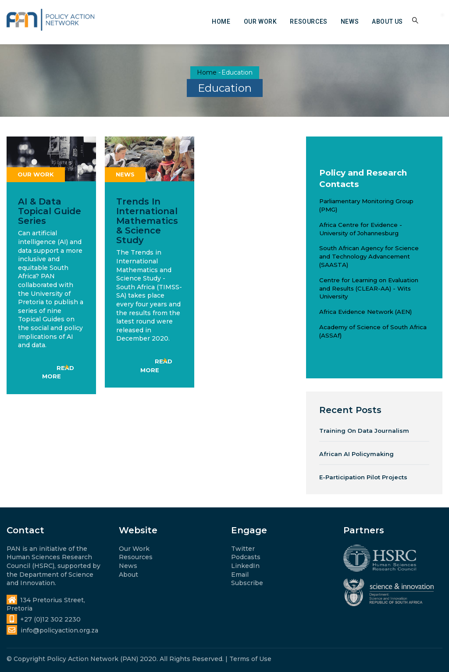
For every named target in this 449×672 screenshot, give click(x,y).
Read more (58, 372)
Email (240, 575)
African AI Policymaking (356, 453)
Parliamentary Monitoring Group (366, 201)
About (128, 575)
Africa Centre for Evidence (358, 224)
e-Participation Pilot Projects (363, 477)
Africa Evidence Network (356, 311)
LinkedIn (245, 566)
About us (387, 21)
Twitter (243, 549)
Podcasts (245, 557)
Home (221, 21)
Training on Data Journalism (364, 430)
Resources (308, 21)
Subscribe (247, 583)
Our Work (134, 549)
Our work (260, 21)
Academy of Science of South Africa (373, 327)
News (350, 21)
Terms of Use (250, 659)
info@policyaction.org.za (52, 630)
